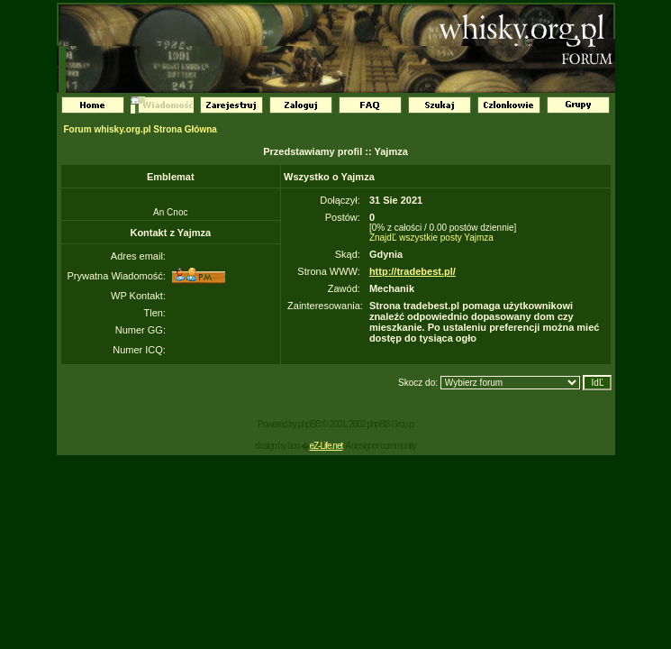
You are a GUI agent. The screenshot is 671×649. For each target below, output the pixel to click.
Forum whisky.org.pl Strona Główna (140, 129)
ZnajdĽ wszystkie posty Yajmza (431, 237)
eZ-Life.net (325, 446)
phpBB (309, 424)
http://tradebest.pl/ (412, 271)
